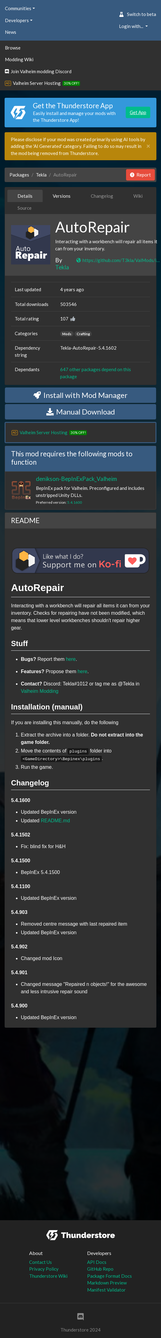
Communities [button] (18, 8)
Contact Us (40, 1262)
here (71, 659)
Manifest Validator (106, 1289)
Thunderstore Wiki (48, 1276)
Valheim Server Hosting (37, 83)
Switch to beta (137, 14)
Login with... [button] (131, 26)
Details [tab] (25, 196)
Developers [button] (17, 20)
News (10, 32)
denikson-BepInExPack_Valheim (76, 478)
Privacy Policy (44, 1269)
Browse (13, 47)
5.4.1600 (74, 502)
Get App (138, 112)
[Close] (148, 146)
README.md (55, 820)
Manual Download (80, 411)
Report (140, 174)
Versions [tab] (62, 196)
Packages (19, 174)
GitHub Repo (100, 1269)
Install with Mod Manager (80, 395)
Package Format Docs (109, 1276)
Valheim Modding (39, 691)
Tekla (41, 174)
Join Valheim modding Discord (38, 71)
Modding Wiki (19, 59)
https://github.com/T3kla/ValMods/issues (118, 260)
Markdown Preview (107, 1282)
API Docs (96, 1262)
